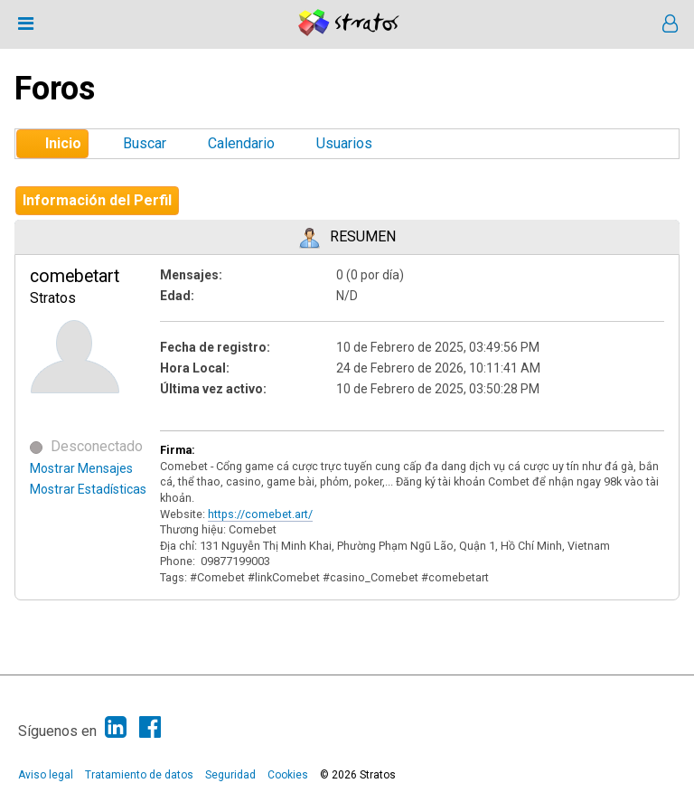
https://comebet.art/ (260, 514)
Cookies (287, 775)
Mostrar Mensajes (81, 468)
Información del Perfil (97, 200)
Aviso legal (45, 775)
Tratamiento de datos (139, 775)
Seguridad (230, 775)
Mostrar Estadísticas (88, 489)
